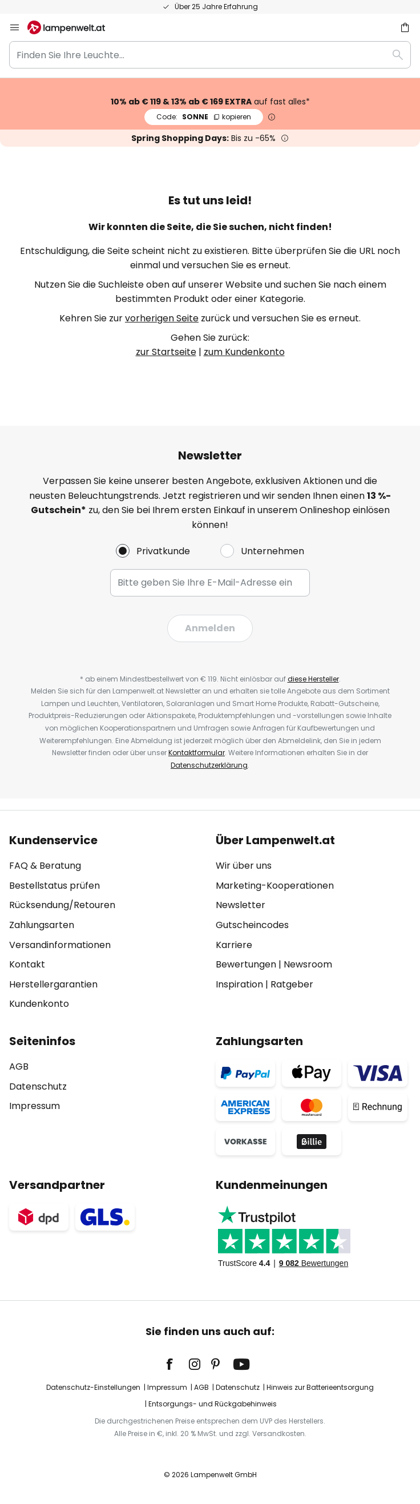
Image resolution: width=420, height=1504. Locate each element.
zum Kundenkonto (244, 351)
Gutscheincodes (252, 925)
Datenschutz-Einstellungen (93, 1387)
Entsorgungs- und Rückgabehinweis (212, 1404)
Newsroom (308, 964)
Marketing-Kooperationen (275, 885)
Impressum (34, 1105)
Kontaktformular (196, 752)
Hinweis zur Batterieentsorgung (320, 1387)
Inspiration (239, 984)
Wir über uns (244, 865)
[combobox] (210, 54)
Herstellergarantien (53, 984)
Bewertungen (246, 964)
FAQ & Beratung (45, 865)
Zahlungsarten (41, 925)
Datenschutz (38, 1086)
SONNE (203, 117)
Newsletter (240, 905)
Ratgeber (291, 984)
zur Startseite (166, 351)
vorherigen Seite (162, 318)
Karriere (234, 944)
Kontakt (27, 964)
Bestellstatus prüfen (54, 885)
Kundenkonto (39, 1003)
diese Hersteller (313, 679)
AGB (19, 1066)
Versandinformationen (60, 944)
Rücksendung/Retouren (62, 905)
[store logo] (73, 27)
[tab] (106, 922)
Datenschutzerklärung (209, 765)
